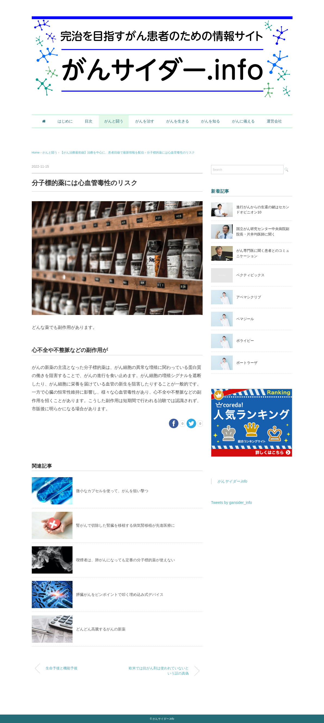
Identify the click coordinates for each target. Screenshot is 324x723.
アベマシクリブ (248, 297)
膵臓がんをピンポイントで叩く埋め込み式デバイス (119, 594)
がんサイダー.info (232, 481)
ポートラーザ (246, 363)
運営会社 (274, 121)
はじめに (65, 121)
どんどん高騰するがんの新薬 (100, 629)
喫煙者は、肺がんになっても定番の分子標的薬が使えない (125, 560)
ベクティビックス (250, 275)
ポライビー (245, 341)
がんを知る (210, 121)
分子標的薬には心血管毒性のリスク (171, 152)
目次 (88, 121)
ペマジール (245, 319)
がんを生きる (177, 121)
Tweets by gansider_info (231, 502)
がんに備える (243, 121)
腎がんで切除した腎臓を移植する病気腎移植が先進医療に (125, 525)
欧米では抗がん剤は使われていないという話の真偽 (159, 670)
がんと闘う (113, 121)
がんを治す (144, 121)
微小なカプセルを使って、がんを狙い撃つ (112, 491)
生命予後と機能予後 (61, 668)
